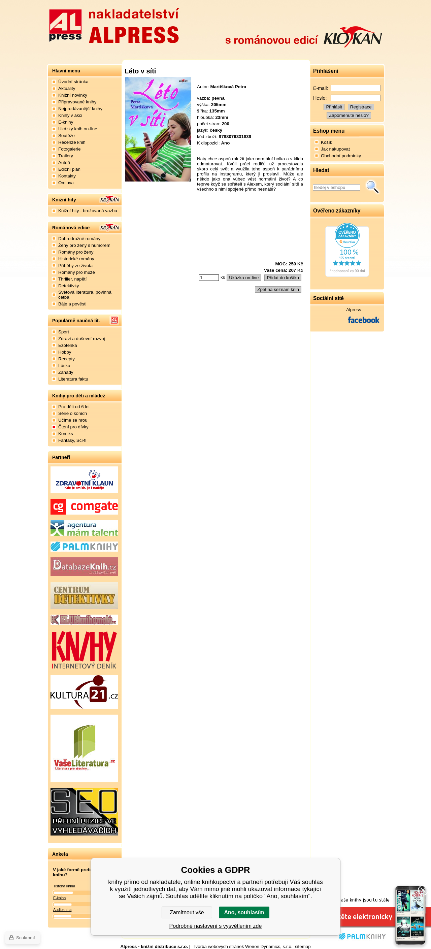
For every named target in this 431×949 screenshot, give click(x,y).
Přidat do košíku (283, 277)
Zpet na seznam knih (278, 289)
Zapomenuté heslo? (349, 115)
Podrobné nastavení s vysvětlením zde (215, 926)
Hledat (372, 187)
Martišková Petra (228, 86)
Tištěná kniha (64, 886)
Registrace (361, 106)
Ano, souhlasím (244, 912)
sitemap (303, 946)
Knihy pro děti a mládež (78, 395)
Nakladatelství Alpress (114, 24)
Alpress (353, 309)
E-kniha (59, 898)
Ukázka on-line (244, 277)
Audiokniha (62, 910)
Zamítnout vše (187, 912)
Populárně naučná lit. (76, 320)
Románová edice (71, 227)
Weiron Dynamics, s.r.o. (268, 946)
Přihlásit (334, 106)
